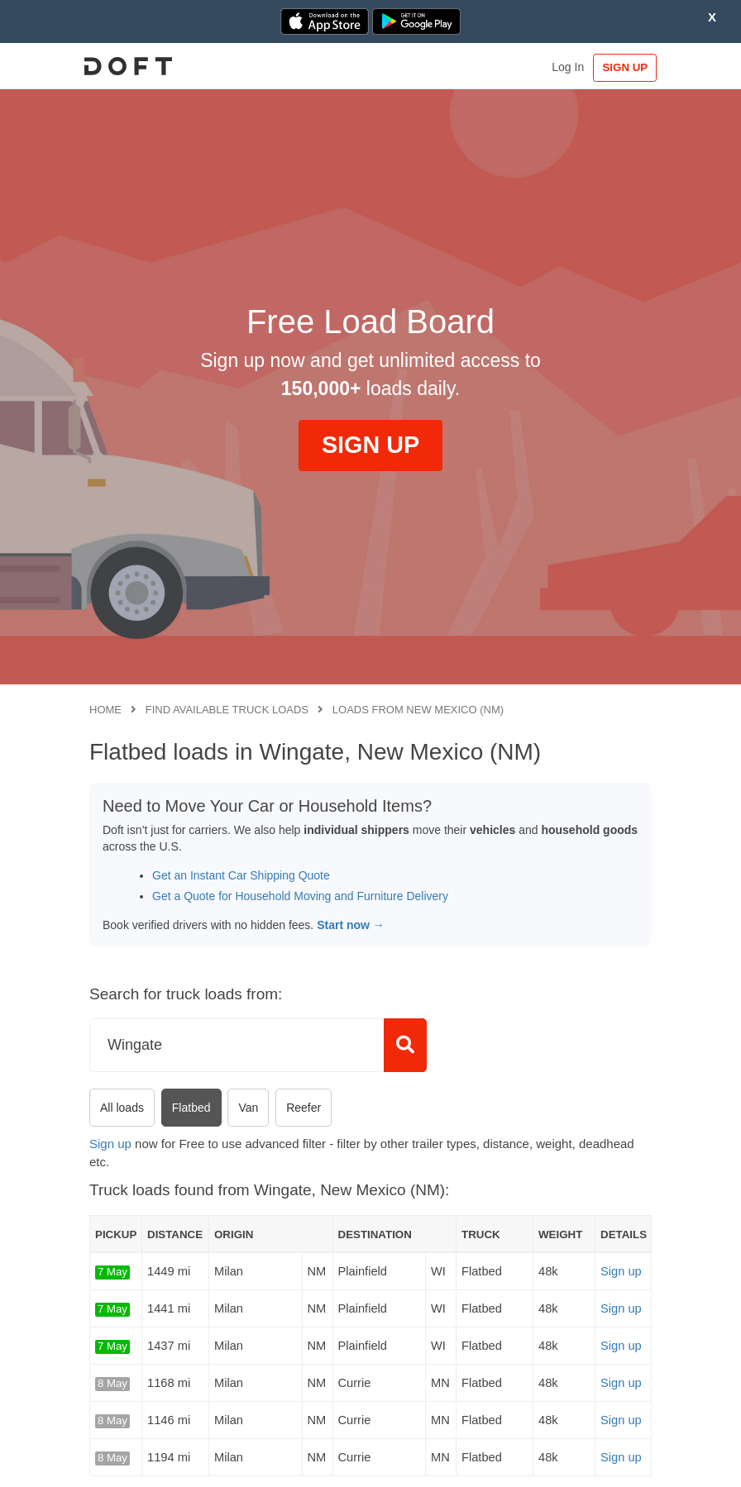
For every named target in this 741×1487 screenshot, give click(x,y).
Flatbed (191, 1107)
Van (248, 1107)
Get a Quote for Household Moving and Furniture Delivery (300, 896)
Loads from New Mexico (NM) (418, 709)
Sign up (110, 1144)
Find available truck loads (227, 709)
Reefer (303, 1107)
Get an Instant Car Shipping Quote (241, 875)
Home (105, 709)
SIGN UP (617, 67)
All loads (122, 1107)
